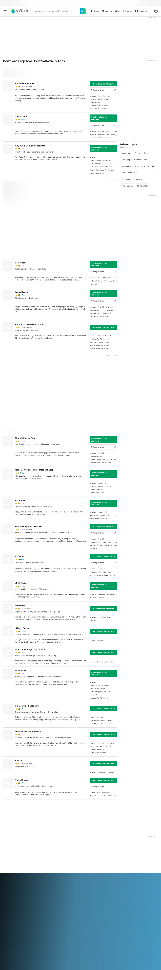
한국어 (70, 894)
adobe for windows (105, 99)
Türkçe (14, 898)
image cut (111, 281)
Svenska (111, 894)
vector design (94, 518)
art (115, 575)
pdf (105, 281)
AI (117, 11)
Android (101, 131)
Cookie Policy (87, 876)
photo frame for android (98, 753)
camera (92, 575)
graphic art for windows (98, 515)
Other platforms (103, 90)
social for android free (98, 721)
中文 (29, 898)
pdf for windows (96, 281)
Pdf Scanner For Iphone (106, 138)
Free (105, 569)
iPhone (99, 569)
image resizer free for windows (101, 310)
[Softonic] (20, 11)
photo (115, 542)
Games (107, 11)
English (19, 894)
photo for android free (98, 459)
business (93, 99)
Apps (94, 11)
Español (26, 894)
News (127, 11)
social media (94, 724)
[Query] (56, 11)
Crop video (111, 772)
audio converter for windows (100, 160)
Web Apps (106, 96)
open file (101, 598)
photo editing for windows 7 (100, 692)
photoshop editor (96, 102)
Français (34, 894)
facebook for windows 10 (99, 698)
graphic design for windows (100, 345)
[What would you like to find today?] (83, 11)
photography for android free (100, 542)
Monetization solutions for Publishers (53, 864)
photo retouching (96, 456)
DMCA (84, 863)
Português (94, 894)
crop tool (109, 307)
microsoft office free (97, 135)
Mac (99, 96)
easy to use (94, 746)
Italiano (57, 894)
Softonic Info (8, 863)
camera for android (104, 575)
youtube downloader (97, 173)
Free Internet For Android (106, 743)
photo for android (96, 749)
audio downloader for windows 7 (102, 167)
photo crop (112, 459)
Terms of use (87, 869)
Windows (93, 96)
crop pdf (114, 131)
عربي (5, 894)
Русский (103, 894)
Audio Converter (95, 164)
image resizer (105, 316)
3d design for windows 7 (99, 339)
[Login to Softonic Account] (156, 11)
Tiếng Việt (22, 898)
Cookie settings (88, 880)
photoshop (104, 109)
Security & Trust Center (12, 866)
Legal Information (89, 866)
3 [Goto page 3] (21, 805)
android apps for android (107, 545)
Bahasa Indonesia (46, 894)
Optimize (93, 598)
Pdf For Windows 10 (97, 493)
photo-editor (106, 463)
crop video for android (98, 796)
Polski (86, 894)
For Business (8, 883)
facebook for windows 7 (99, 688)
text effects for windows (107, 336)
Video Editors (94, 109)
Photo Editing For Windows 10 (100, 685)
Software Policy (49, 874)
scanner (93, 138)
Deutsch (11, 894)
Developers (142, 11)
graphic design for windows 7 (100, 348)
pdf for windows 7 (96, 486)
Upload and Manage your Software (53, 869)
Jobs (5, 873)
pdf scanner (111, 135)
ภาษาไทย (6, 898)
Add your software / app (13, 880)
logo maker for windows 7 (99, 342)
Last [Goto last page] (112, 805)
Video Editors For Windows (99, 105)
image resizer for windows (99, 313)
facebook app (95, 463)
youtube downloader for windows (102, 170)
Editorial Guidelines (10, 876)
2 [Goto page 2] (13, 805)
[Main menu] (5, 11)
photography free (109, 278)
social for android (107, 724)
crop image (94, 316)
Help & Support (9, 869)
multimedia (93, 284)
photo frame (104, 746)
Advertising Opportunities (53, 878)
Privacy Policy (88, 873)
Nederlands (78, 894)
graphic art (106, 518)
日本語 (63, 894)
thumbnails (111, 595)
